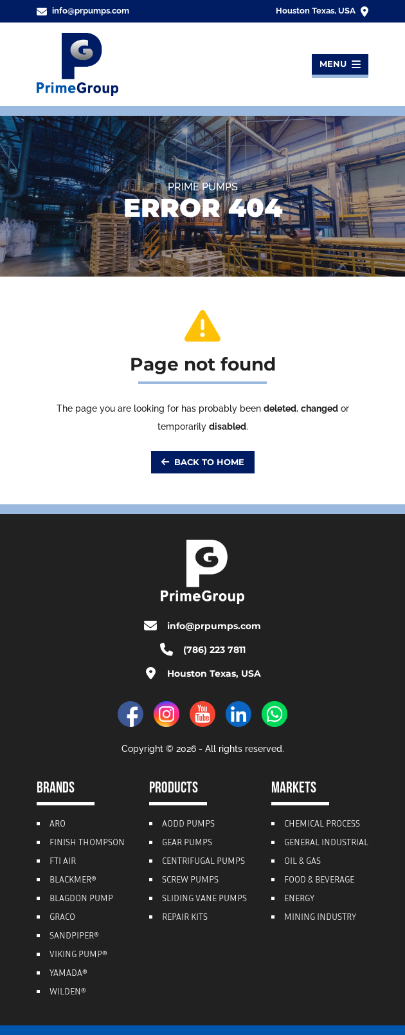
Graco (62, 918)
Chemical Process (322, 825)
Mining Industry (320, 918)
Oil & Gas (302, 862)
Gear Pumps (187, 843)
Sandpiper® (74, 936)
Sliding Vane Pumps (204, 899)
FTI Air (63, 862)
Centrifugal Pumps (203, 862)
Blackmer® (73, 880)
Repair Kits (185, 918)
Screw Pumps (190, 880)
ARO (58, 825)
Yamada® (68, 974)
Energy (299, 899)
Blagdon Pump (81, 899)
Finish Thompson (87, 843)
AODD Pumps (188, 825)
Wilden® (68, 992)
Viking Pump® (78, 955)
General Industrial (326, 843)
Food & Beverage (319, 880)
